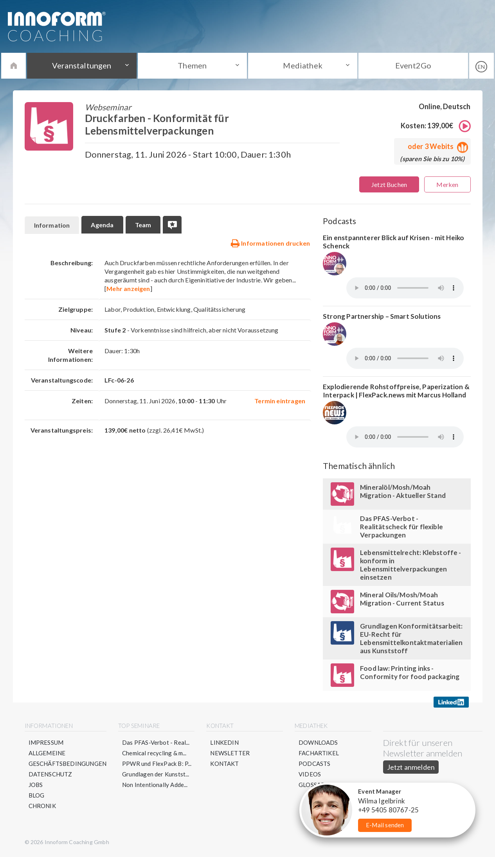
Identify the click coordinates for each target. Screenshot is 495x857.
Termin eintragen (279, 400)
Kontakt (224, 763)
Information (52, 225)
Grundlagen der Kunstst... (155, 774)
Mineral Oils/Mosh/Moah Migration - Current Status (402, 599)
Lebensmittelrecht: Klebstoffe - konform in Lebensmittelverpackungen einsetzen (410, 564)
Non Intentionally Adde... (155, 784)
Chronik (42, 805)
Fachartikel (319, 752)
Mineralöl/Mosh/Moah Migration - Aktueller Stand (403, 491)
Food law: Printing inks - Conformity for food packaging (409, 672)
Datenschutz (50, 774)
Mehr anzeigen (128, 288)
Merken (447, 184)
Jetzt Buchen (389, 184)
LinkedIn (224, 742)
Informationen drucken (270, 243)
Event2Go (413, 65)
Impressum (46, 742)
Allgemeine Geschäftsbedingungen (68, 758)
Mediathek (302, 65)
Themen (192, 65)
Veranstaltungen (82, 65)
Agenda (102, 224)
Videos (310, 774)
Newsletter (230, 752)
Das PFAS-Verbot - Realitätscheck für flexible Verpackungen (401, 526)
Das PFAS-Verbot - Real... (156, 742)
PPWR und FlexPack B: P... (157, 763)
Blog (37, 795)
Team (143, 224)
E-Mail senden (385, 824)
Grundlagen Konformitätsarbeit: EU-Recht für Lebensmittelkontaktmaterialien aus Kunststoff (411, 638)
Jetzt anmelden (411, 767)
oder (436, 146)
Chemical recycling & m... (154, 752)
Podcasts (314, 763)
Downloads (318, 742)
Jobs (36, 784)
